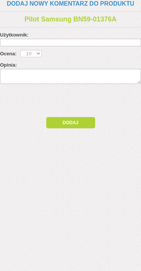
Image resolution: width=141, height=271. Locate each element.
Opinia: (8, 65)
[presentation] (65, 102)
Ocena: (8, 53)
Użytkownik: (14, 35)
